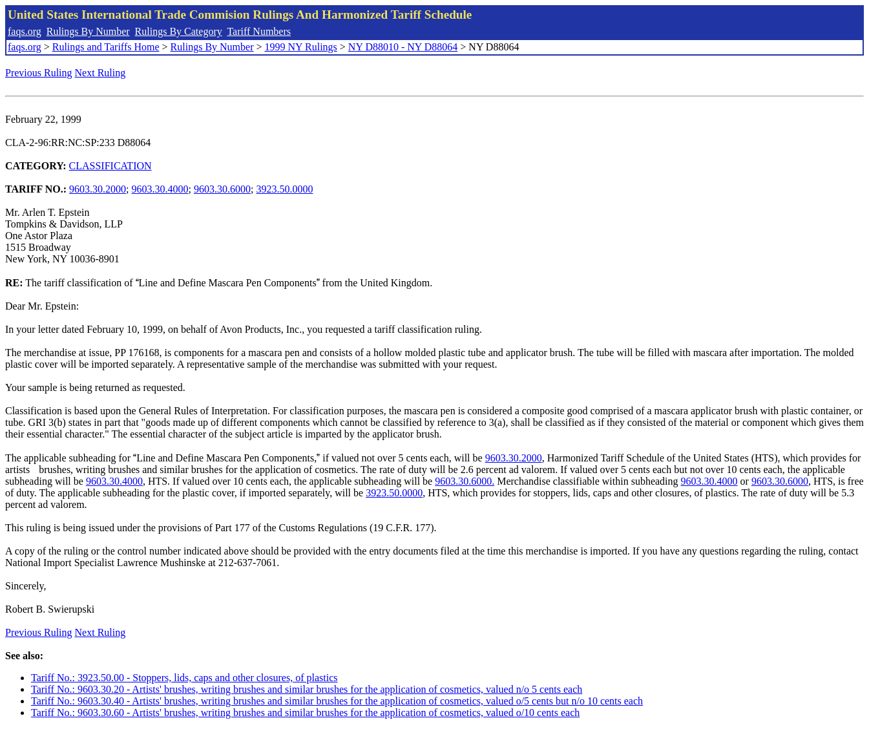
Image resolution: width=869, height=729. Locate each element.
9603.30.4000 (160, 189)
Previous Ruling (38, 72)
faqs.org (24, 31)
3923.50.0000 (284, 189)
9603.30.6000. (464, 481)
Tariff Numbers (259, 31)
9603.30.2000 (97, 189)
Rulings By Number (88, 31)
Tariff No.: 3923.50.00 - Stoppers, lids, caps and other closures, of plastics (184, 677)
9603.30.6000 (222, 189)
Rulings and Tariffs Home (106, 46)
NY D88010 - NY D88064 (402, 46)
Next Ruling (100, 72)
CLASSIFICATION (110, 165)
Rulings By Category (178, 31)
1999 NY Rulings (301, 46)
